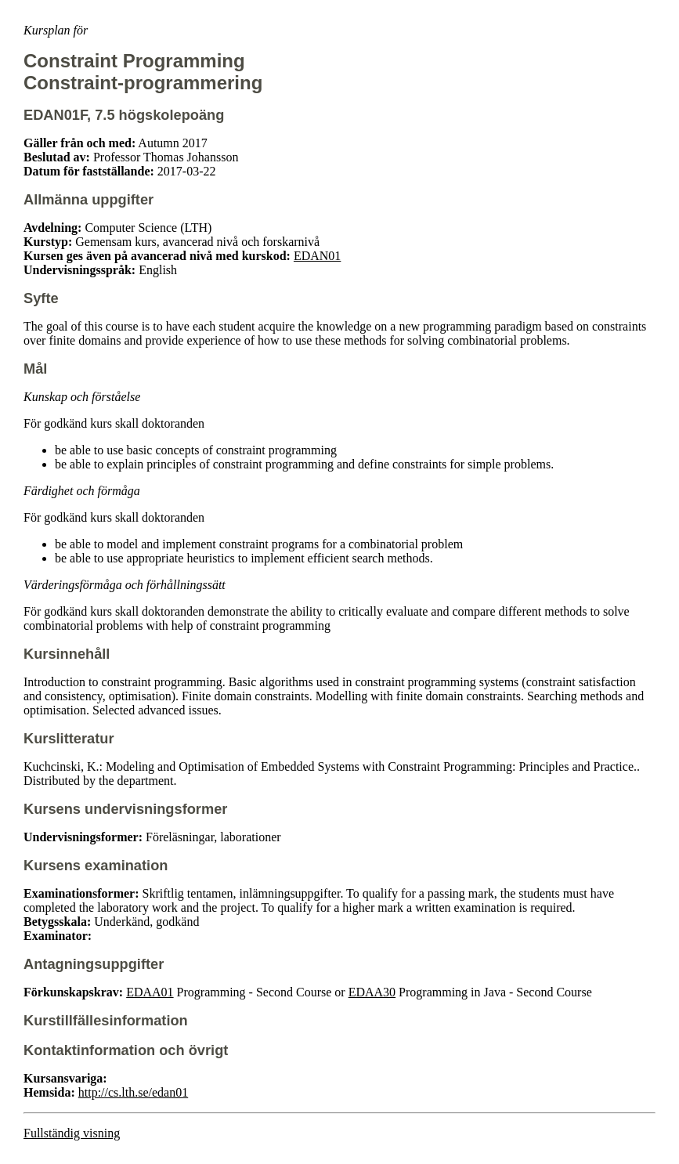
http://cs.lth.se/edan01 (133, 1092)
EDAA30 (372, 992)
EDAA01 (149, 992)
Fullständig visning (71, 1133)
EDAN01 (317, 255)
